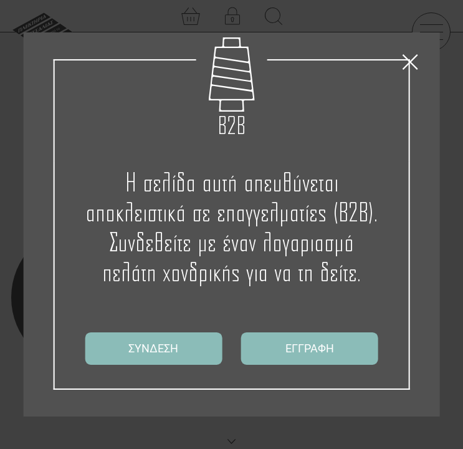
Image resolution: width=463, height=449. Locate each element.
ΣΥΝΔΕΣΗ (153, 348)
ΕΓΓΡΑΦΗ (309, 348)
